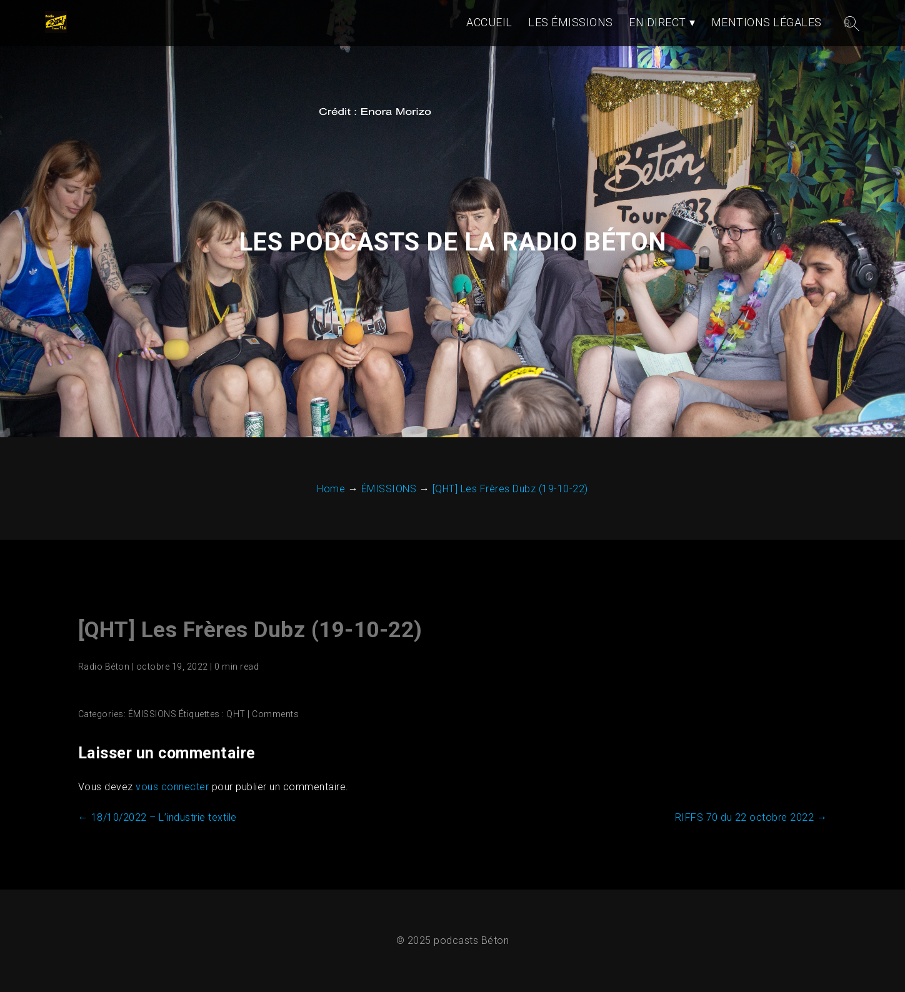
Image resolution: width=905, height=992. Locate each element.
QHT (236, 714)
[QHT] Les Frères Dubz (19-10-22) (250, 630)
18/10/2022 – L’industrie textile (157, 817)
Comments (275, 714)
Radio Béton (104, 667)
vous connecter (172, 787)
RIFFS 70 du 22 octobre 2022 (751, 817)
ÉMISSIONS (152, 714)
